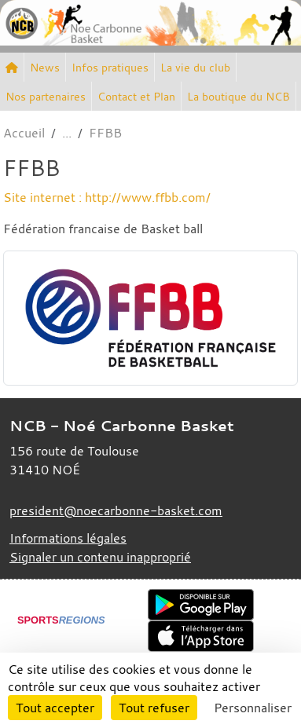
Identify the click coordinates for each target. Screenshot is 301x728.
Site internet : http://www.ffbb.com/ (107, 197)
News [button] (45, 67)
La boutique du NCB (238, 96)
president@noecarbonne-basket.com (115, 510)
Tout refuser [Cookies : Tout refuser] (154, 707)
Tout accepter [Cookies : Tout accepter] (55, 707)
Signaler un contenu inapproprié (100, 556)
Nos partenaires (46, 96)
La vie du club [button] (195, 67)
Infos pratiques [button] (110, 67)
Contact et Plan (136, 96)
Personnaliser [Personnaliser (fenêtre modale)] (253, 707)
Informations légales (68, 538)
